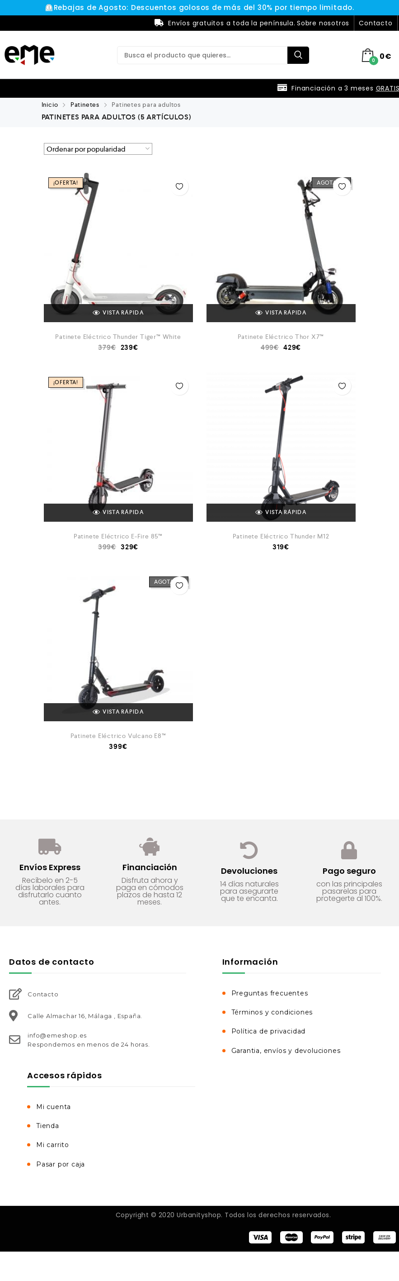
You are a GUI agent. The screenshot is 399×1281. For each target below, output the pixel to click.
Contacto (375, 23)
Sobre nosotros (323, 23)
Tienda (47, 1126)
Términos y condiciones (272, 1012)
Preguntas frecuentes (269, 993)
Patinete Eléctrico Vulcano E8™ (118, 736)
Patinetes (84, 104)
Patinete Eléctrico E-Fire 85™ (118, 536)
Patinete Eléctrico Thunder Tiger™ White (118, 337)
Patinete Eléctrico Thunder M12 (281, 536)
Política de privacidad (268, 1031)
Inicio (50, 104)
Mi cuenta (53, 1107)
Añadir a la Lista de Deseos (179, 186)
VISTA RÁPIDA (118, 313)
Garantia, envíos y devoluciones (286, 1051)
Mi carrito (52, 1145)
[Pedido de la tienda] (98, 149)
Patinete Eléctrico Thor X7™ (281, 337)
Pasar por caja (60, 1164)
